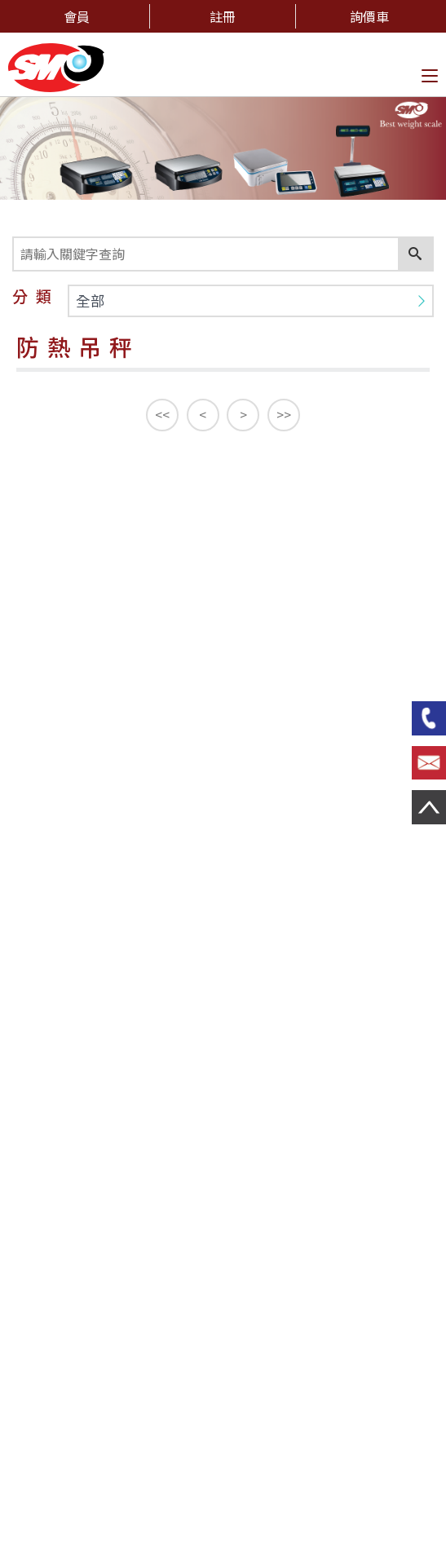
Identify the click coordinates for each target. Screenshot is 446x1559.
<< (162, 414)
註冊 (223, 16)
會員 (77, 16)
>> (283, 414)
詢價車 (369, 16)
